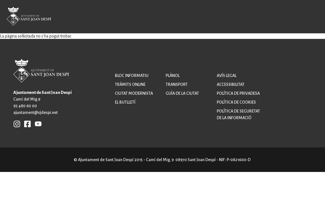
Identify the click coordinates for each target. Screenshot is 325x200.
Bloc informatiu (131, 75)
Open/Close (307, 17)
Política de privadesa (238, 93)
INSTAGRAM (17, 123)
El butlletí (125, 102)
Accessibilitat (231, 84)
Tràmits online (130, 84)
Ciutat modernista (134, 93)
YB (36, 123)
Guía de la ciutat (182, 93)
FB (26, 123)
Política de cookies (236, 102)
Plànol (173, 75)
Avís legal (226, 75)
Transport (177, 84)
